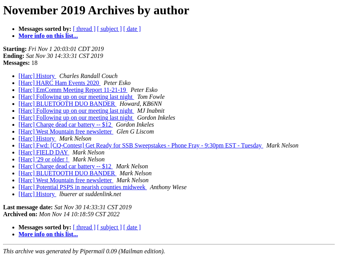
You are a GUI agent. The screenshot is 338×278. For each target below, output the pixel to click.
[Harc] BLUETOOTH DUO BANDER (68, 103)
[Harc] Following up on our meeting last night (76, 96)
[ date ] (132, 28)
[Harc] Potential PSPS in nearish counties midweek (83, 187)
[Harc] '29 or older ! (44, 159)
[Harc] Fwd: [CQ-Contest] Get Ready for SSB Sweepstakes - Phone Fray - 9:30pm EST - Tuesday (141, 145)
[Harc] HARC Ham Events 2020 (60, 83)
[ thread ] (84, 28)
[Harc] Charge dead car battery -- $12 (66, 124)
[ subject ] (109, 28)
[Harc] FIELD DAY (44, 152)
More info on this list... (48, 35)
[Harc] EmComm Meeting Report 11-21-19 (73, 89)
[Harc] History (37, 76)
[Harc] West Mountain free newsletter (66, 131)
